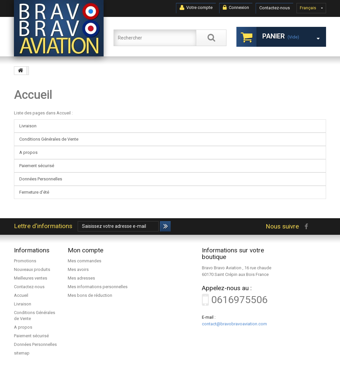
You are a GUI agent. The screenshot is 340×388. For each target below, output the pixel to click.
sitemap (22, 353)
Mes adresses (81, 278)
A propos (28, 152)
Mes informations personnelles (98, 286)
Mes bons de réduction (90, 295)
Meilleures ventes (30, 278)
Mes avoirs (78, 269)
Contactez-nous (274, 7)
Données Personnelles (40, 178)
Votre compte (196, 8)
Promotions (25, 260)
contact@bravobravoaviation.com (234, 323)
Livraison (28, 125)
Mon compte (85, 250)
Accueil (33, 95)
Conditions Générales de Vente (48, 139)
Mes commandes (84, 260)
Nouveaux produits (32, 269)
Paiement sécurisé (36, 165)
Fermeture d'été (34, 192)
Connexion (236, 8)
